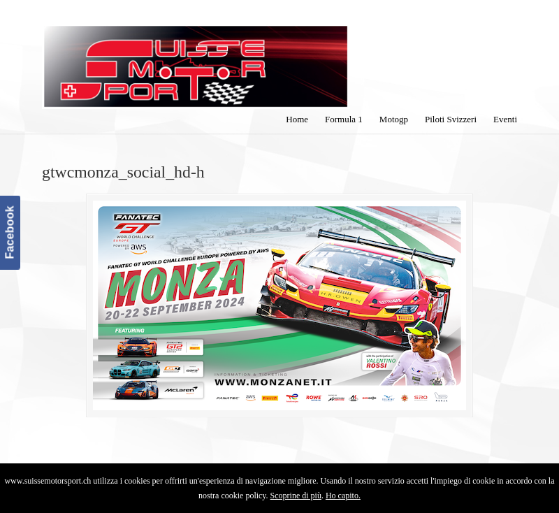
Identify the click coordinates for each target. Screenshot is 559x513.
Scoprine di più (295, 495)
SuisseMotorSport (195, 56)
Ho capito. (343, 495)
